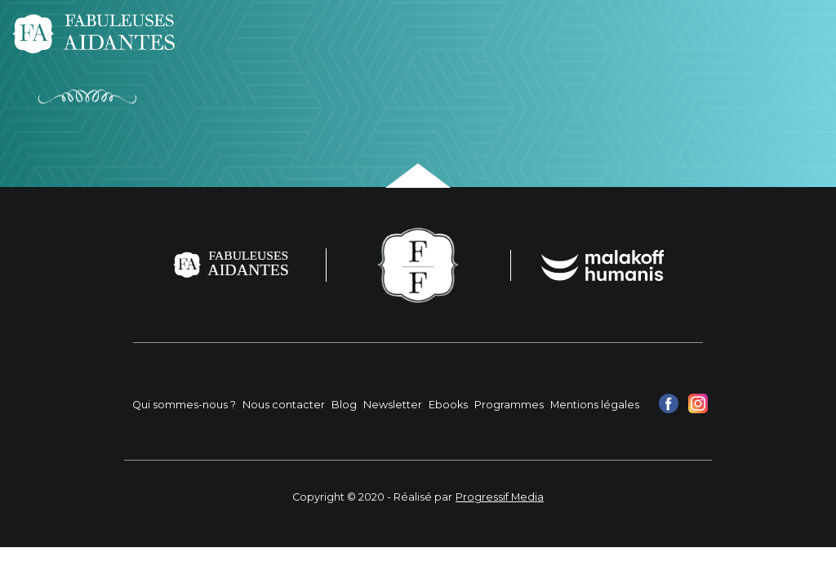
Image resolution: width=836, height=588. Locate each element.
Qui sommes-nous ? (184, 405)
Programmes (509, 405)
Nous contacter (283, 405)
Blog (344, 405)
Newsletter (392, 405)
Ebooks (448, 405)
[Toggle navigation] (802, 33)
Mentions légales (594, 405)
